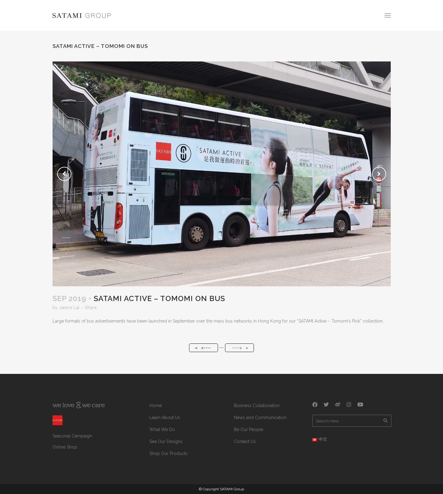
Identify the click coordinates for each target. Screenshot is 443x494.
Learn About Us (164, 417)
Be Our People (248, 429)
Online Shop (65, 447)
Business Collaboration (257, 405)
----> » (240, 347)
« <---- (203, 347)
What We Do (162, 429)
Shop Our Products (168, 453)
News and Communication (260, 417)
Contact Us (245, 441)
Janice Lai (69, 307)
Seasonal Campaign (72, 435)
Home (155, 405)
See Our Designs (166, 441)
